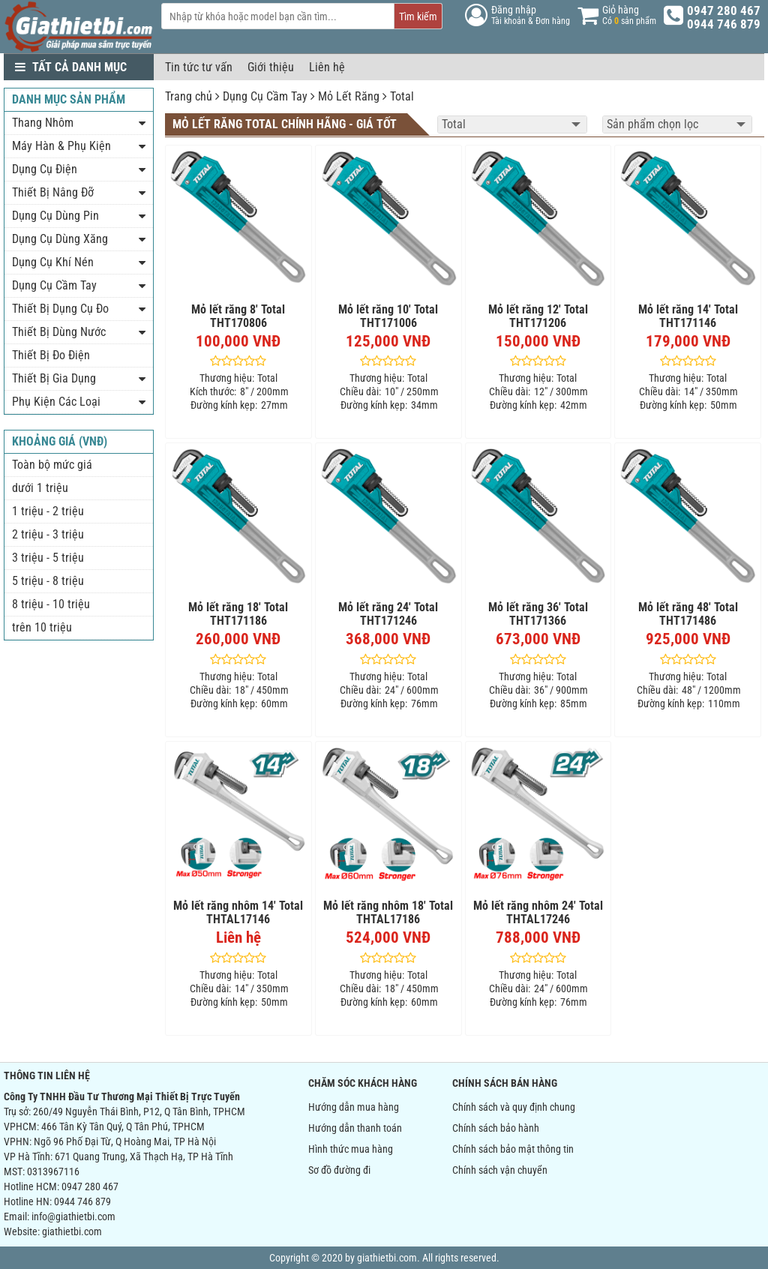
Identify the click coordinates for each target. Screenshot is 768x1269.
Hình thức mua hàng (350, 1149)
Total (402, 96)
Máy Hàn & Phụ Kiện (61, 146)
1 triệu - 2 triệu (48, 511)
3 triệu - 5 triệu (48, 557)
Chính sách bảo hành (495, 1128)
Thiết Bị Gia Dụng (54, 378)
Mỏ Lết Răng (349, 96)
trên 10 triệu (42, 627)
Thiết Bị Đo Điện (51, 355)
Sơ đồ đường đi (339, 1170)
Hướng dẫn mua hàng (353, 1107)
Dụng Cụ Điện (44, 169)
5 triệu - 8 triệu (48, 581)
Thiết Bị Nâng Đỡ (53, 192)
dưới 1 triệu (40, 488)
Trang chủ (188, 96)
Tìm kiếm (418, 16)
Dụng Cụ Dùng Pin (55, 215)
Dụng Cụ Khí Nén (53, 262)
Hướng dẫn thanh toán (355, 1128)
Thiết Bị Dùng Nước (59, 332)
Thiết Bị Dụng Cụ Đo (60, 309)
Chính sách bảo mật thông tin (513, 1149)
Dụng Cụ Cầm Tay (265, 96)
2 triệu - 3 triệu (48, 534)
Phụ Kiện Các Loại (56, 401)
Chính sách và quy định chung (513, 1107)
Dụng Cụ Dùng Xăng (60, 239)
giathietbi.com (72, 1232)
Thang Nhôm (43, 123)
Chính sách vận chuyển (500, 1170)
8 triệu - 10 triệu (51, 604)
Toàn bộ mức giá (52, 465)
